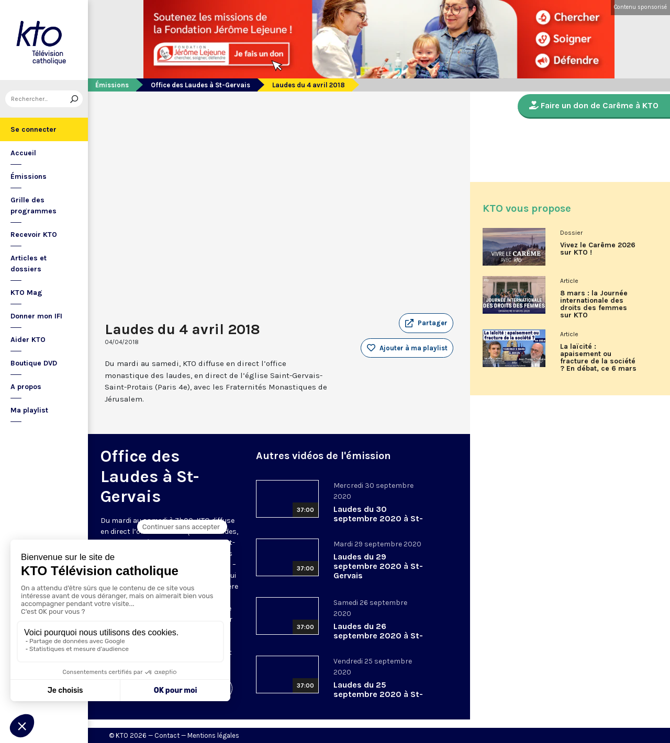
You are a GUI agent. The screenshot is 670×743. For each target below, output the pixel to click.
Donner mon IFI (36, 316)
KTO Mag (26, 292)
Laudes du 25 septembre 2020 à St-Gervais (378, 694)
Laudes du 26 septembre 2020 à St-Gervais (378, 635)
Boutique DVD (33, 363)
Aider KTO (28, 339)
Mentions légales (213, 735)
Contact (167, 735)
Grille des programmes (33, 205)
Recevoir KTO (33, 234)
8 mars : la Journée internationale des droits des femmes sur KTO (594, 304)
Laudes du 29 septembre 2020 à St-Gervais (378, 566)
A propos (25, 386)
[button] (426, 323)
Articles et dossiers (28, 263)
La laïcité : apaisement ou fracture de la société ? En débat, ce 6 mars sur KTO (598, 361)
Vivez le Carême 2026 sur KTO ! (597, 249)
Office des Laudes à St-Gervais (200, 85)
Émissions (28, 176)
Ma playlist (29, 410)
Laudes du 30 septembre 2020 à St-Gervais (378, 518)
